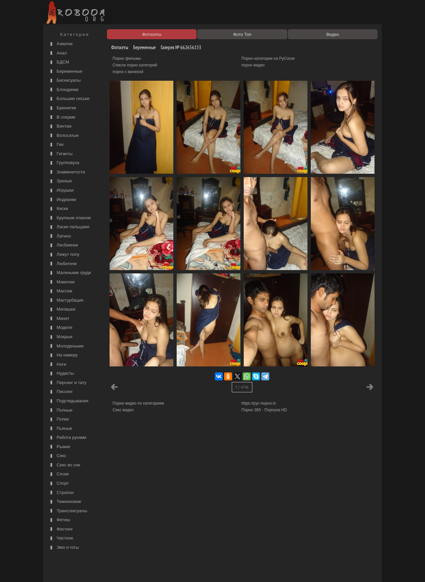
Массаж (60, 291)
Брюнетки (62, 108)
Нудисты (61, 373)
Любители (63, 264)
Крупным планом (70, 218)
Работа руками (67, 437)
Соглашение (137, 569)
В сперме (62, 117)
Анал (58, 53)
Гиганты (60, 154)
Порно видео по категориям (138, 403)
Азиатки (60, 44)
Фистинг (61, 529)
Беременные (65, 71)
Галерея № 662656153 (178, 47)
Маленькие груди (70, 273)
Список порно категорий (135, 65)
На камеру (63, 355)
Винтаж (60, 126)
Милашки (62, 309)
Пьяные (60, 429)
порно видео (253, 65)
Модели (60, 328)
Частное (61, 538)
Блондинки (63, 90)
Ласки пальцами (69, 227)
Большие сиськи (69, 99)
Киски (58, 209)
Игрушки (61, 190)
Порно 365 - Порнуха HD (264, 410)
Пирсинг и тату (67, 383)
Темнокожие (65, 502)
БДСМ (59, 62)
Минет (59, 319)
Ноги (57, 364)
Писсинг (61, 392)
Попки (59, 419)
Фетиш (59, 520)
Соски (59, 474)
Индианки (62, 200)
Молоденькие (66, 346)
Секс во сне (64, 465)
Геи (56, 144)
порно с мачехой (128, 71)
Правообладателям (105, 569)
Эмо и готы (64, 547)
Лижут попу (64, 254)
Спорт (59, 483)
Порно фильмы (127, 58)
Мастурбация (66, 300)
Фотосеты (117, 47)
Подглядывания (68, 401)
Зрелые (60, 181)
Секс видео (123, 410)
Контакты (160, 569)
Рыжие (59, 447)
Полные (60, 410)
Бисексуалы (65, 80)
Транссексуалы (68, 511)
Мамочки (61, 282)
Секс (57, 456)
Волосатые (64, 136)
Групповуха (64, 163)
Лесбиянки (63, 245)
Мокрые (60, 337)
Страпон (61, 493)
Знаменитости (67, 172)
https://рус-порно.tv (258, 403)
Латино (60, 236)
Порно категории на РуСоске (268, 58)
